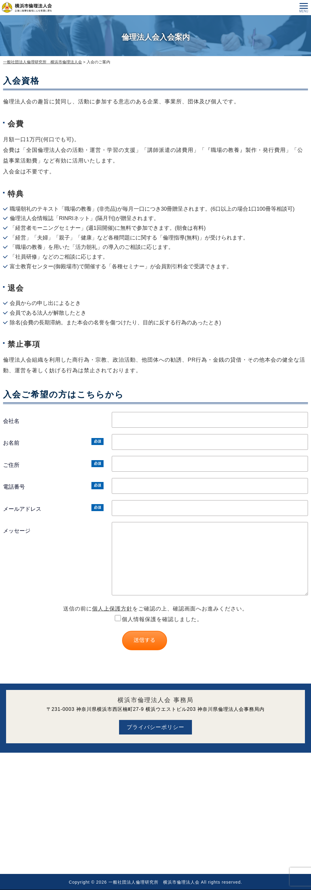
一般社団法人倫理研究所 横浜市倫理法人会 (154, 882)
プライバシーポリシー (155, 727)
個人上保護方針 (112, 609)
